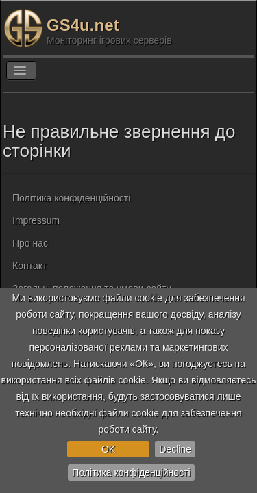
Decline (175, 449)
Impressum (36, 220)
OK (108, 449)
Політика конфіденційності (131, 472)
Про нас (30, 243)
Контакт (29, 265)
